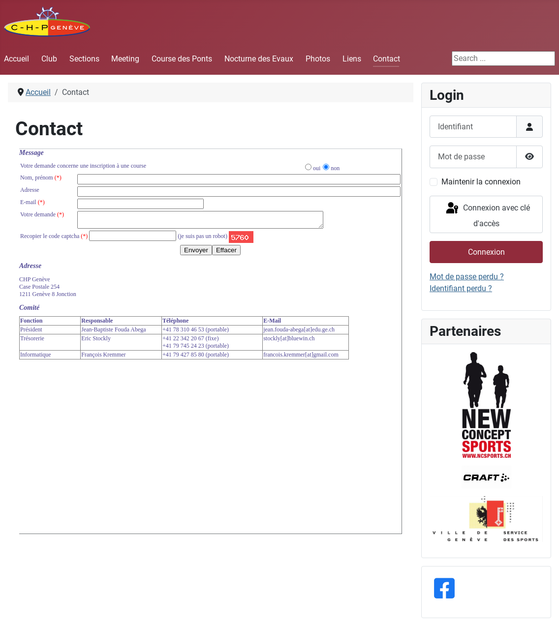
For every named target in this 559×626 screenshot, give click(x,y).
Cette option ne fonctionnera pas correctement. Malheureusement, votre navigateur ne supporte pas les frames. (210, 341)
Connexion (486, 252)
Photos (318, 58)
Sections (84, 58)
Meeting (125, 58)
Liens (351, 58)
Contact (386, 58)
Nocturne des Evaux (258, 58)
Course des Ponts (182, 58)
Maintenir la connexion (481, 181)
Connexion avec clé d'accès (487, 214)
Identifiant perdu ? (461, 288)
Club (49, 58)
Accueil (16, 58)
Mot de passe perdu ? (467, 276)
